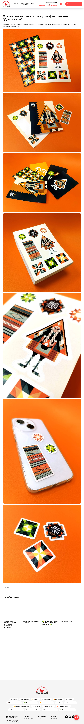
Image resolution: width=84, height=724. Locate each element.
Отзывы (53, 704)
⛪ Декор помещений (16, 697)
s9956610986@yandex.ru (48, 5)
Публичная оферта (10, 715)
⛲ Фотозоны (46, 687)
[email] (77, 705)
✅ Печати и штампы (30, 690)
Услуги (15, 3)
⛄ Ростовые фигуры (14, 690)
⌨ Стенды (69, 687)
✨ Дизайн (35, 687)
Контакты (25, 4)
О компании (28, 706)
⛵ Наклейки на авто (63, 694)
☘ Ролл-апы (36, 694)
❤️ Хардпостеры (48, 694)
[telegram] (66, 705)
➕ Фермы (14, 687)
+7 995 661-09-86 (51, 2)
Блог (32, 3)
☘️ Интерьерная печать (67, 697)
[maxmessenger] (70, 705)
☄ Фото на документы (49, 697)
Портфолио (25, 3)
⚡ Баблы (59, 690)
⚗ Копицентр (25, 687)
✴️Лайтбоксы (58, 687)
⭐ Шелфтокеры (70, 690)
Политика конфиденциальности (11, 713)
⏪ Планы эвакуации (46, 690)
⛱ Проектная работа (32, 697)
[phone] (73, 705)
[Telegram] (61, 4)
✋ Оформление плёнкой (21, 694)
